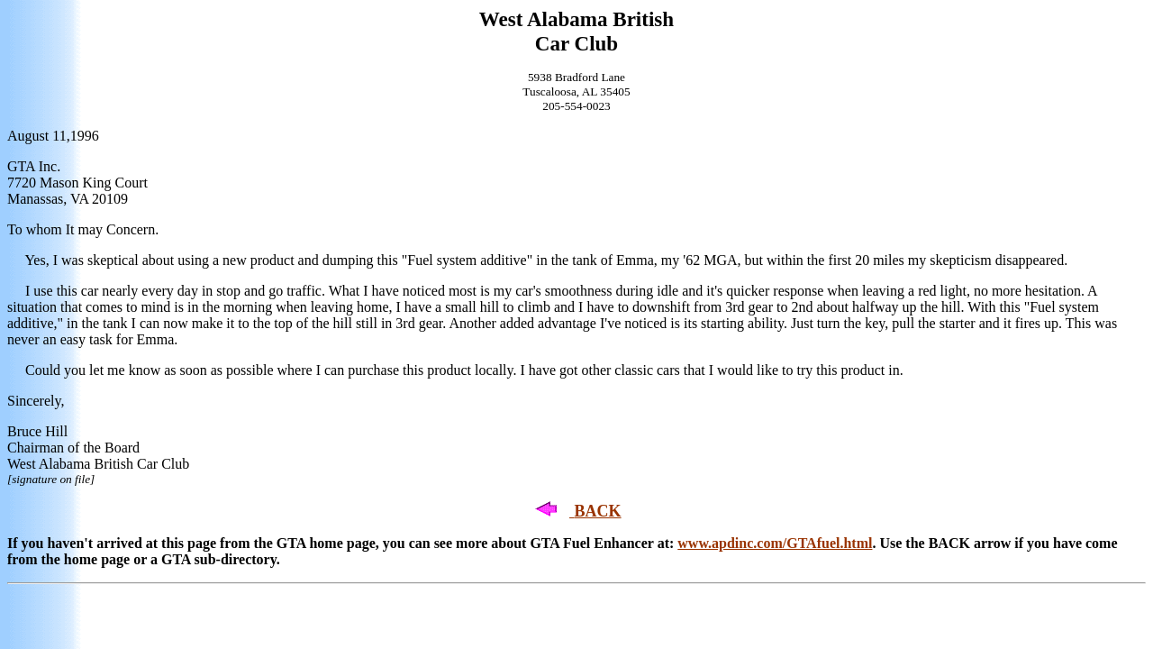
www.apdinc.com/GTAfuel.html (774, 543)
